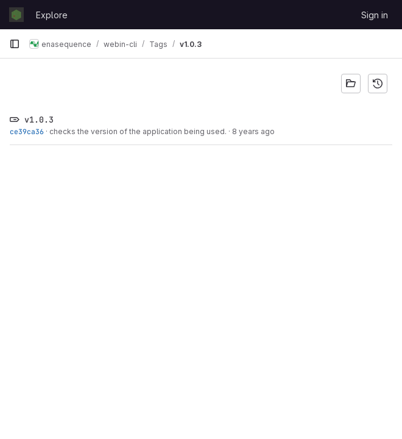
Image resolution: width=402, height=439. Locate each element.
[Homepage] (16, 14)
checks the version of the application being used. (138, 131)
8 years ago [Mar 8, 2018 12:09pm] (253, 131)
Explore (52, 15)
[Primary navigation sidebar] (14, 44)
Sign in (374, 15)
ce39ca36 (27, 131)
